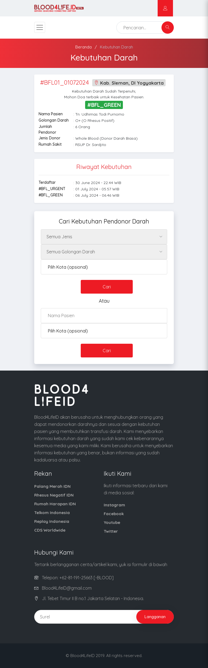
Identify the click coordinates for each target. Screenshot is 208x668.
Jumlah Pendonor (47, 129)
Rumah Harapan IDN (55, 503)
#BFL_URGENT (52, 188)
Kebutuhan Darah (116, 47)
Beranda (83, 47)
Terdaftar (47, 182)
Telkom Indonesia (52, 512)
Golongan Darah (54, 120)
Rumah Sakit (50, 144)
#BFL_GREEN (51, 195)
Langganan (155, 616)
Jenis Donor (49, 138)
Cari (107, 286)
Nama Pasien (51, 113)
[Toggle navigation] (39, 27)
